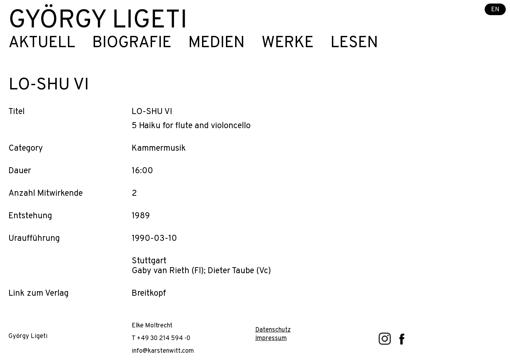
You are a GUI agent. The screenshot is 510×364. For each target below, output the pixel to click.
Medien (216, 43)
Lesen (354, 43)
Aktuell (41, 43)
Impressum (271, 338)
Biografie (131, 43)
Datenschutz (273, 330)
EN (495, 10)
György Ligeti (97, 21)
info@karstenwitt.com (163, 351)
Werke (288, 43)
